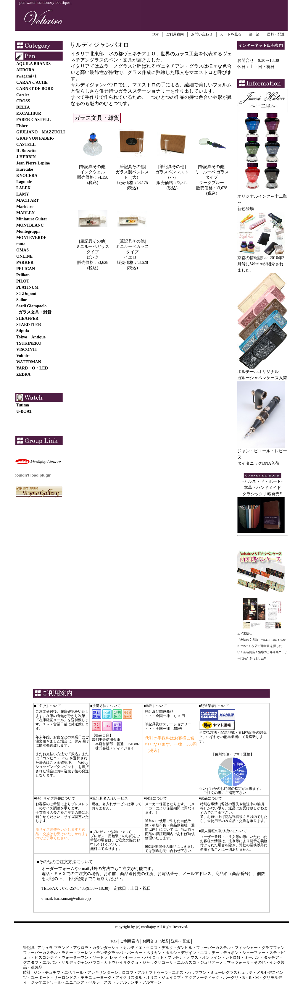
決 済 (254, 34)
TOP (155, 34)
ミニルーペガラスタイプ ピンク (92, 251)
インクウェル (92, 172)
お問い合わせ (201, 34)
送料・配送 (180, 941)
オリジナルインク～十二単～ (262, 197)
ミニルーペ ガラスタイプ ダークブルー (212, 177)
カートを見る (230, 34)
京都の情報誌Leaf (253, 258)
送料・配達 (276, 34)
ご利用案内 (175, 34)
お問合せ (150, 941)
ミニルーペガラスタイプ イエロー (132, 251)
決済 (164, 941)
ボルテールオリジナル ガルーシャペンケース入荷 (262, 372)
